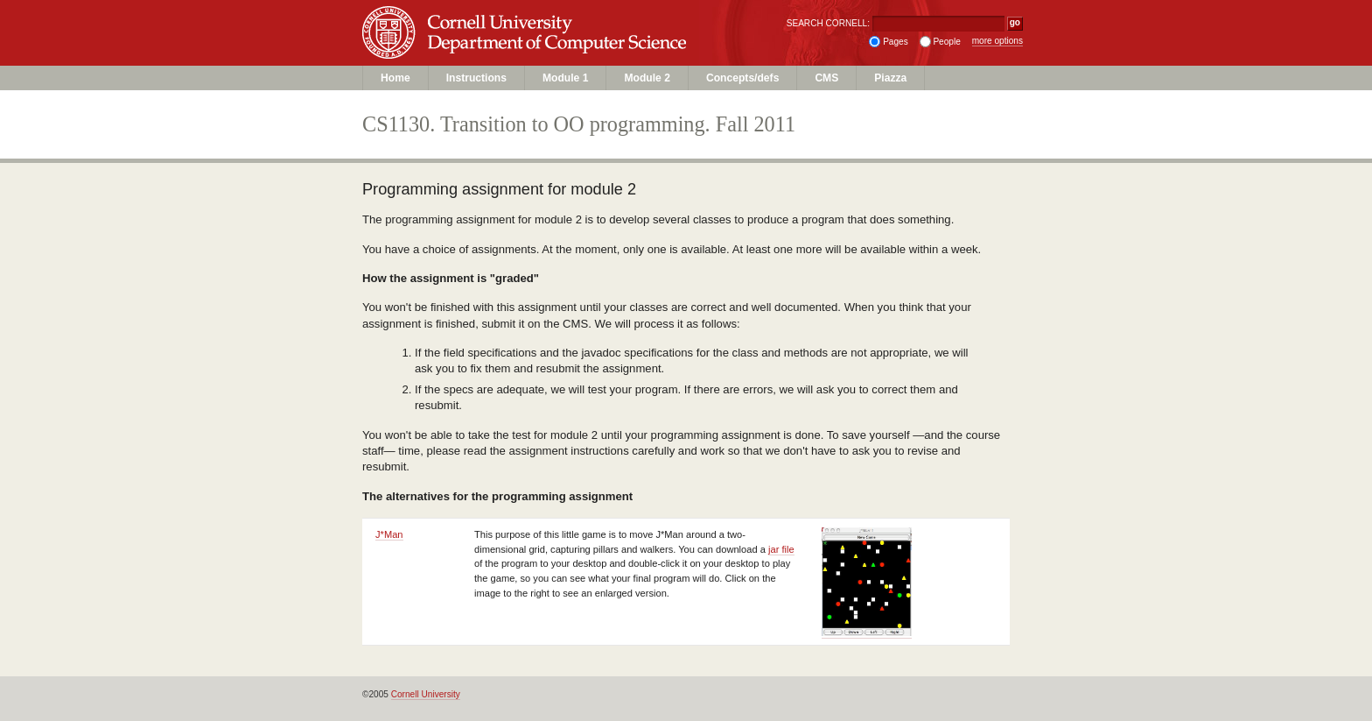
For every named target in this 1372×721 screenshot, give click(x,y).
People (946, 41)
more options (997, 41)
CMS (826, 78)
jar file (781, 549)
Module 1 (565, 78)
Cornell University (564, 16)
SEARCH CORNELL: (828, 23)
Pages (895, 41)
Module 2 (646, 78)
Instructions (476, 78)
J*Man (389, 534)
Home (395, 78)
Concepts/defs (742, 78)
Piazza (890, 78)
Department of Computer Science (564, 49)
